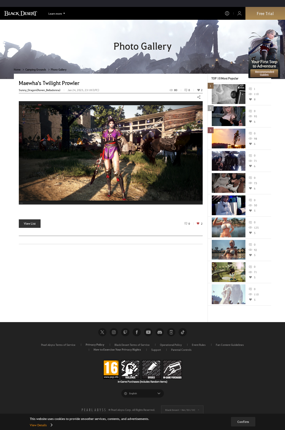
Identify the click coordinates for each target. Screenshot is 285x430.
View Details (38, 425)
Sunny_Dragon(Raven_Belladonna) (39, 90)
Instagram (114, 332)
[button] (111, 153)
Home (17, 69)
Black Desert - (180, 409)
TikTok (183, 332)
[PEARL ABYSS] (93, 410)
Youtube (148, 332)
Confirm (243, 422)
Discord (160, 332)
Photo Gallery (58, 69)
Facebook (137, 332)
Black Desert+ (171, 332)
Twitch (125, 332)
